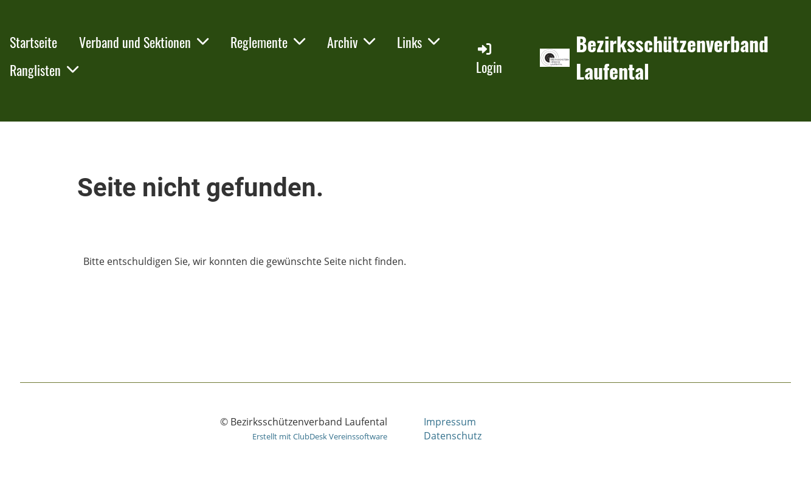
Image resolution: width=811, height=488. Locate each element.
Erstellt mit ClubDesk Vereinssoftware (319, 436)
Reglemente (267, 42)
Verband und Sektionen (144, 42)
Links (418, 42)
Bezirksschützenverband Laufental (672, 57)
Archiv (351, 42)
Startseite (33, 42)
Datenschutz (452, 435)
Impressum (450, 421)
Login (489, 59)
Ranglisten (44, 70)
